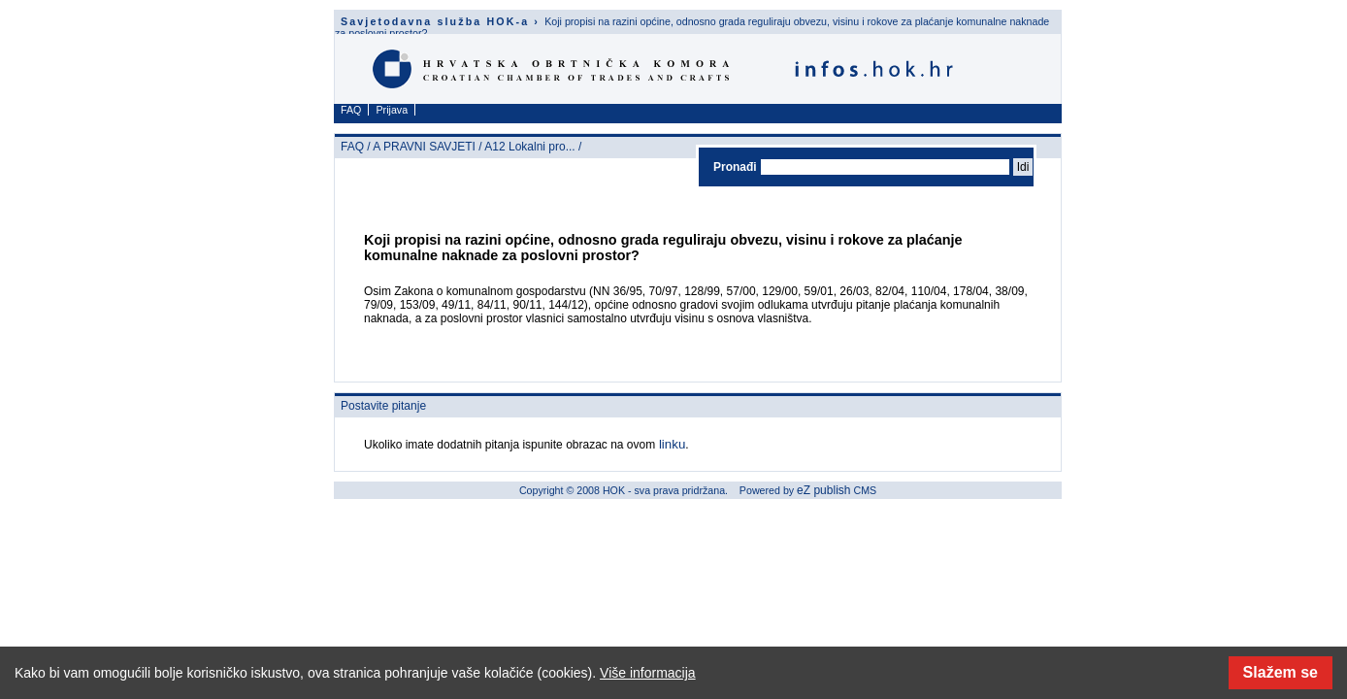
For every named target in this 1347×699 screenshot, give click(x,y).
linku (670, 444)
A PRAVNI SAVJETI (424, 146)
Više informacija (648, 673)
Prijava (393, 110)
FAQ (351, 110)
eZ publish (823, 490)
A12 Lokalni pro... (529, 146)
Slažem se (1280, 672)
